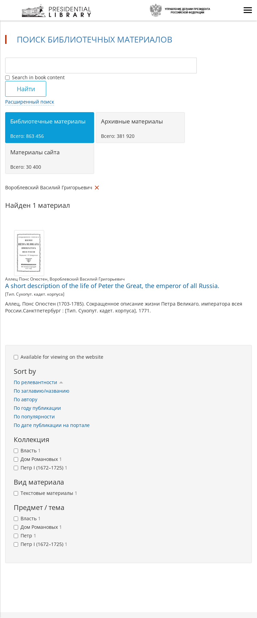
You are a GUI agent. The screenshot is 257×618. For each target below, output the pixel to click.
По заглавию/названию (41, 391)
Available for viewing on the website (58, 357)
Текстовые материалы (45, 493)
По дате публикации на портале (52, 425)
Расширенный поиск (29, 101)
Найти (26, 89)
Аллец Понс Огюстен (26, 279)
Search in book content (35, 77)
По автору (25, 399)
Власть (27, 450)
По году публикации (37, 408)
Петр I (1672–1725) (40, 467)
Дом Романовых (38, 459)
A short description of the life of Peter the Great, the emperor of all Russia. (112, 286)
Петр (25, 535)
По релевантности (38, 382)
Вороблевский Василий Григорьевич (87, 279)
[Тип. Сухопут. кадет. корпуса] (34, 294)
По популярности (34, 416)
